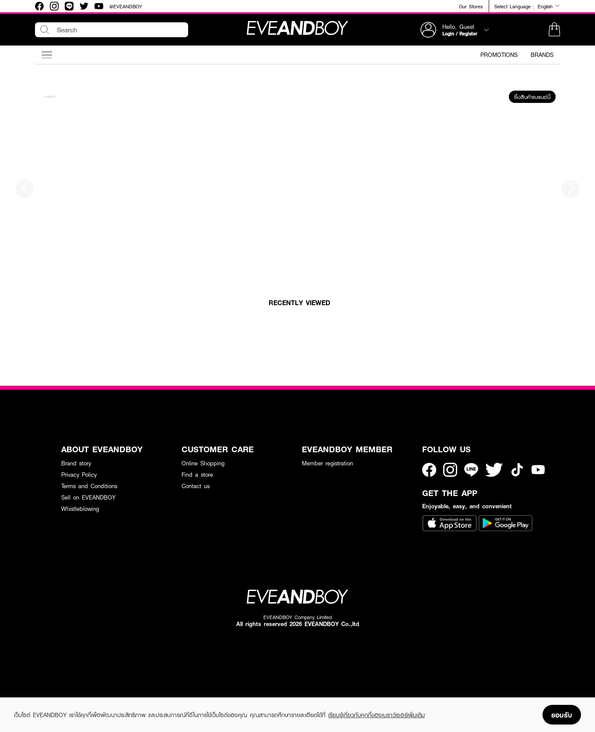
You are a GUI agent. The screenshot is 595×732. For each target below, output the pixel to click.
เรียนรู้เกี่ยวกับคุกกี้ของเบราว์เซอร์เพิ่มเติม (376, 715)
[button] (554, 29)
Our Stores (471, 6)
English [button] (549, 6)
